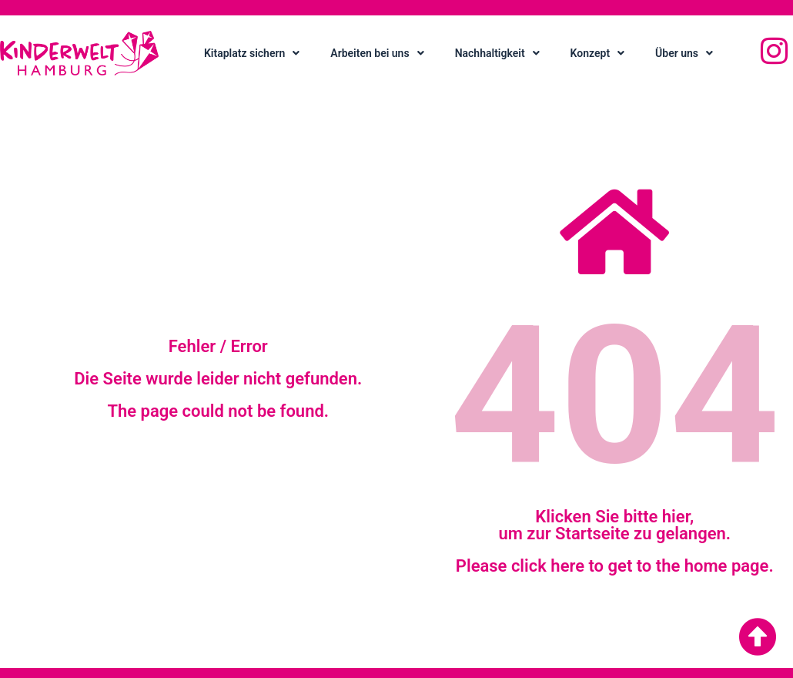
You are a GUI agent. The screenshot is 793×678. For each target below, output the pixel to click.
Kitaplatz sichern (251, 53)
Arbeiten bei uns (376, 53)
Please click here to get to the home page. (615, 566)
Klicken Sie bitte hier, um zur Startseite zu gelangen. (614, 525)
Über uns (684, 53)
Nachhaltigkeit (497, 53)
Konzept (597, 53)
